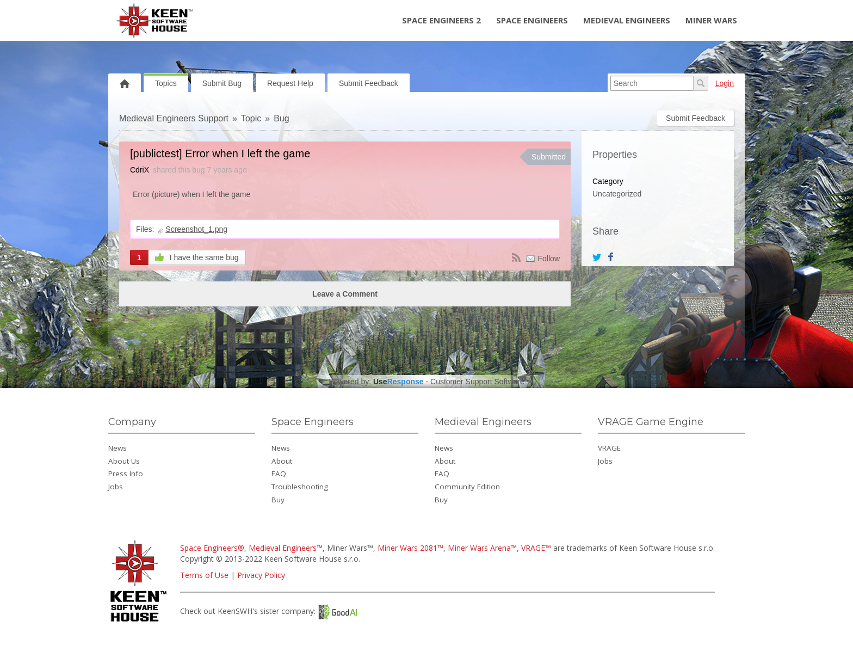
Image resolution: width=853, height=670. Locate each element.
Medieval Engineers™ (286, 548)
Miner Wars (711, 20)
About (281, 461)
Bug (281, 118)
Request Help (290, 83)
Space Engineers (532, 20)
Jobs (115, 486)
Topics (166, 83)
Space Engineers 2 (441, 20)
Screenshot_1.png (196, 229)
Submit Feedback (368, 83)
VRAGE (609, 448)
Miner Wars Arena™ (482, 548)
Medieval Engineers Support (173, 118)
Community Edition (467, 486)
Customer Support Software (477, 381)
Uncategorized (616, 193)
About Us (124, 461)
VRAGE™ (536, 548)
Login (724, 83)
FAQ (278, 473)
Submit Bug (222, 83)
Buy (278, 500)
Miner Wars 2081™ (410, 548)
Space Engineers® (212, 548)
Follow (549, 258)
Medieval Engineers (626, 20)
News (117, 448)
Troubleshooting (299, 486)
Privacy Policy (261, 575)
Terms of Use (204, 575)
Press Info (125, 473)
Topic (251, 118)
